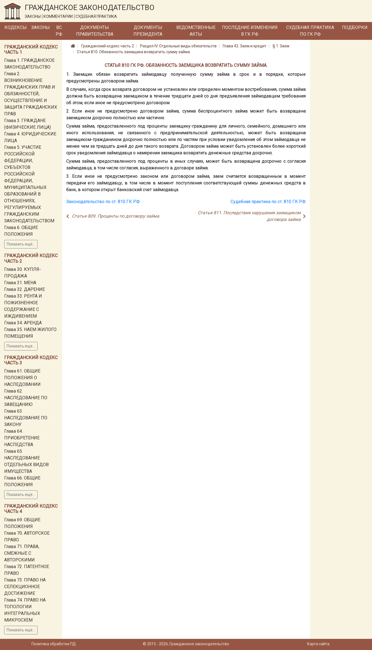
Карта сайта (318, 644)
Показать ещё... (21, 244)
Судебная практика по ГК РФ (310, 31)
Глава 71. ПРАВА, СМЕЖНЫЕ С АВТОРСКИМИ (21, 553)
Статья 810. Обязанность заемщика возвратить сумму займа (133, 52)
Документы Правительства (94, 31)
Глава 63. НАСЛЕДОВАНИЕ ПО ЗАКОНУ (25, 417)
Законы (40, 27)
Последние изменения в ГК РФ (250, 31)
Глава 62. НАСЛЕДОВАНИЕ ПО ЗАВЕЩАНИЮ (25, 397)
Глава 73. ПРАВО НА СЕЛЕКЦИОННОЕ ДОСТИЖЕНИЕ (25, 586)
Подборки (355, 27)
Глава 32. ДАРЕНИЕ (24, 289)
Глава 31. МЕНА (20, 282)
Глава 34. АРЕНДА (23, 322)
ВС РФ (59, 31)
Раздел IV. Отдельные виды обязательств (178, 46)
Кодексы (15, 27)
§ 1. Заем (281, 46)
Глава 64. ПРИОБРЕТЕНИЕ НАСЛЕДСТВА (22, 438)
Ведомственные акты (196, 31)
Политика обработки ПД (53, 644)
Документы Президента (147, 31)
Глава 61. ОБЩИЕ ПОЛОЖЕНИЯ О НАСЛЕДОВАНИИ (22, 377)
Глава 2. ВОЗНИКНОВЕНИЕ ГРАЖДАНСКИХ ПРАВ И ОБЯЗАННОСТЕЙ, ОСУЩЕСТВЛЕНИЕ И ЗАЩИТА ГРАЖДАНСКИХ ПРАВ (30, 93)
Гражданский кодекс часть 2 (107, 46)
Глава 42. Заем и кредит (244, 46)
